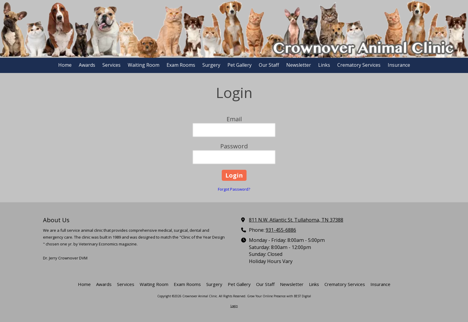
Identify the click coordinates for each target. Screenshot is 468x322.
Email (234, 119)
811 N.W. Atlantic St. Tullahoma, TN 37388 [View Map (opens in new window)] (296, 220)
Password (234, 146)
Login (234, 306)
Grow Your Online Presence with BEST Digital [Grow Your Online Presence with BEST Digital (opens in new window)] (279, 296)
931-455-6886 (281, 230)
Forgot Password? (234, 189)
